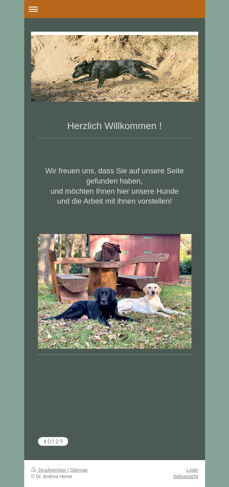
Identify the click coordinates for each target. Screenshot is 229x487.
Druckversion (49, 470)
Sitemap (79, 470)
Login (192, 470)
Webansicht (185, 476)
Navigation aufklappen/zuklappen (114, 9)
